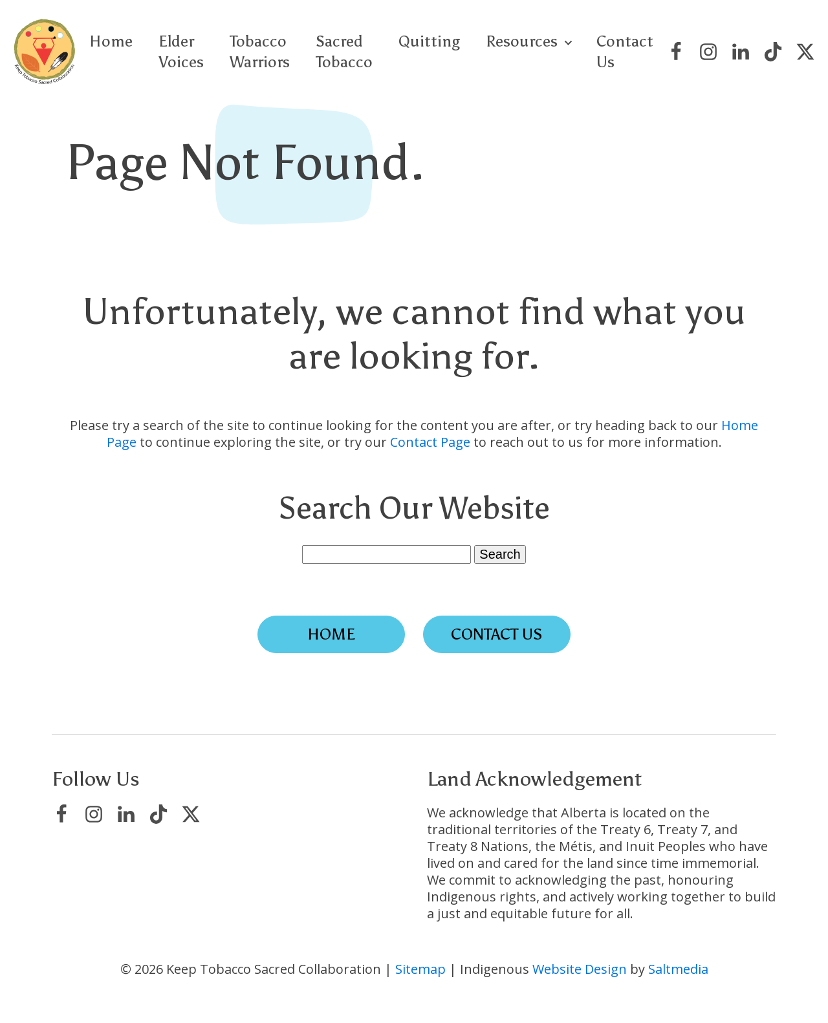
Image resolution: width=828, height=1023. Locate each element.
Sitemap (420, 969)
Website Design (579, 969)
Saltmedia (678, 969)
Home (111, 41)
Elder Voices (181, 51)
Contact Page (430, 442)
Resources (522, 41)
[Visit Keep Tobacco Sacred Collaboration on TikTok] (773, 51)
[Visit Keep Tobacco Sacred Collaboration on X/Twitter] (805, 51)
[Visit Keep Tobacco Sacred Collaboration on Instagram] (708, 51)
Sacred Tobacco (344, 51)
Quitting (429, 41)
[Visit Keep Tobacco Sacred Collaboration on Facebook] (676, 51)
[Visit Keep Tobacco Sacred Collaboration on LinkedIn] (740, 51)
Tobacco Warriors (260, 51)
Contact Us (624, 51)
